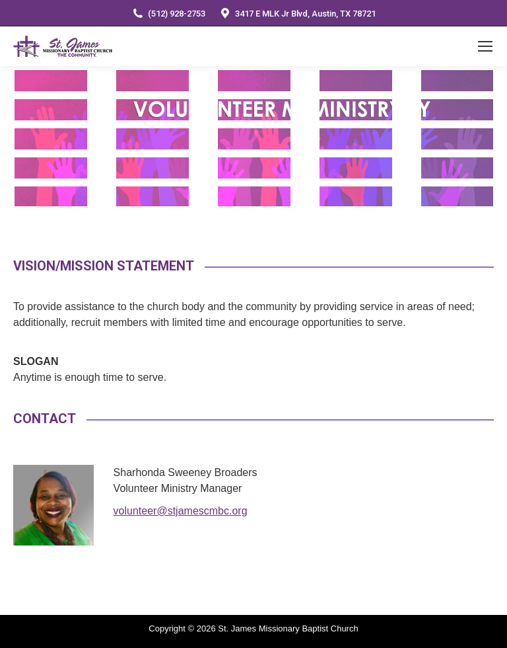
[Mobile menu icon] (485, 46)
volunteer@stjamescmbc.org (181, 510)
